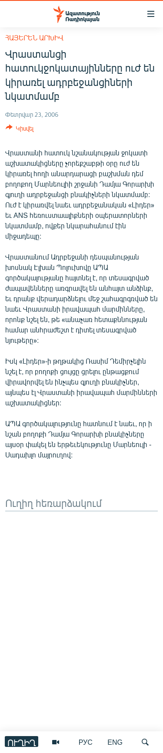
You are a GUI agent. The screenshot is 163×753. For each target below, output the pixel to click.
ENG (115, 742)
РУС (86, 742)
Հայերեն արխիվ (34, 37)
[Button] (19, 130)
